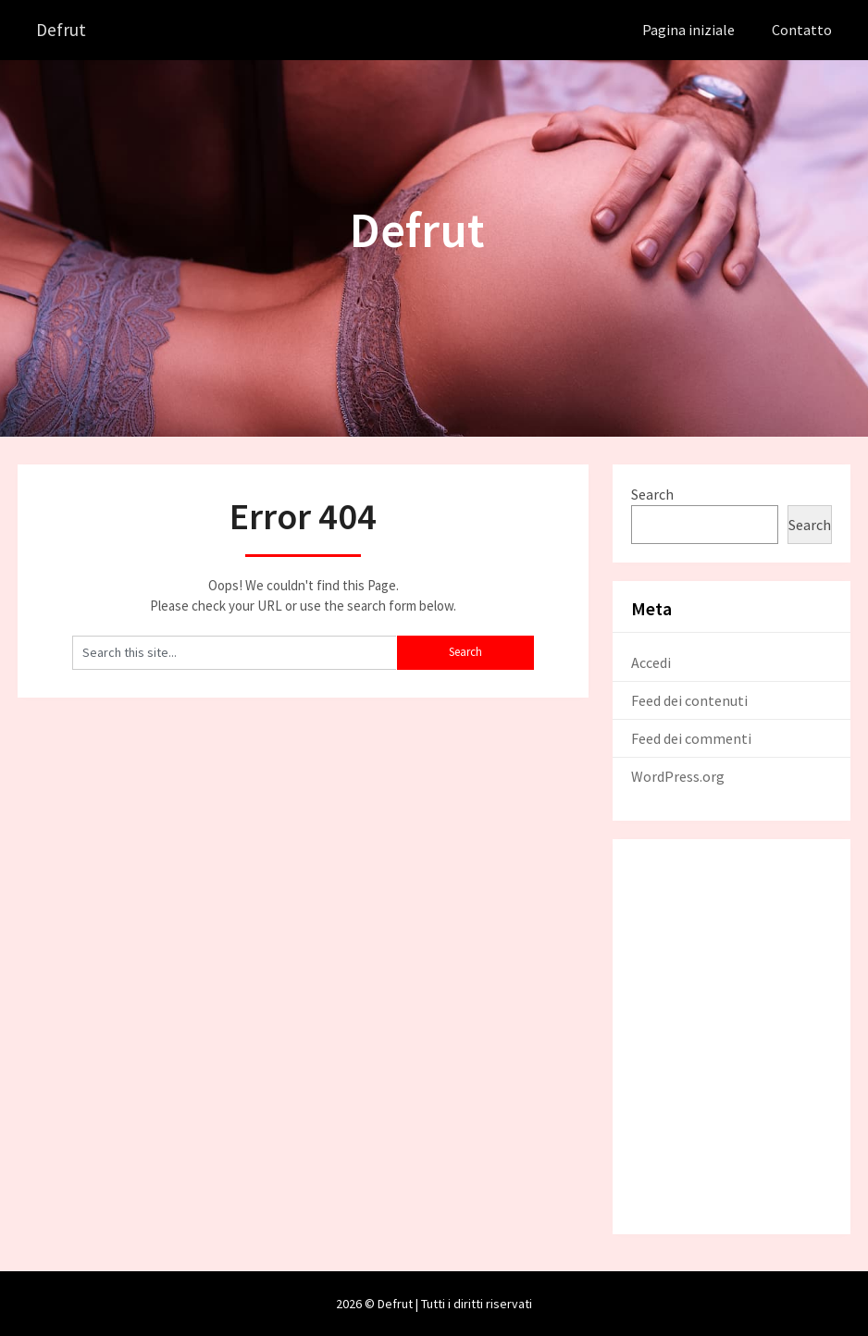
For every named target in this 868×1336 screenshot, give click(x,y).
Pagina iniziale (688, 29)
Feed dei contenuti (689, 699)
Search (652, 493)
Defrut (61, 30)
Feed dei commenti (691, 737)
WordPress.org (678, 775)
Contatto (802, 29)
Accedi (651, 661)
